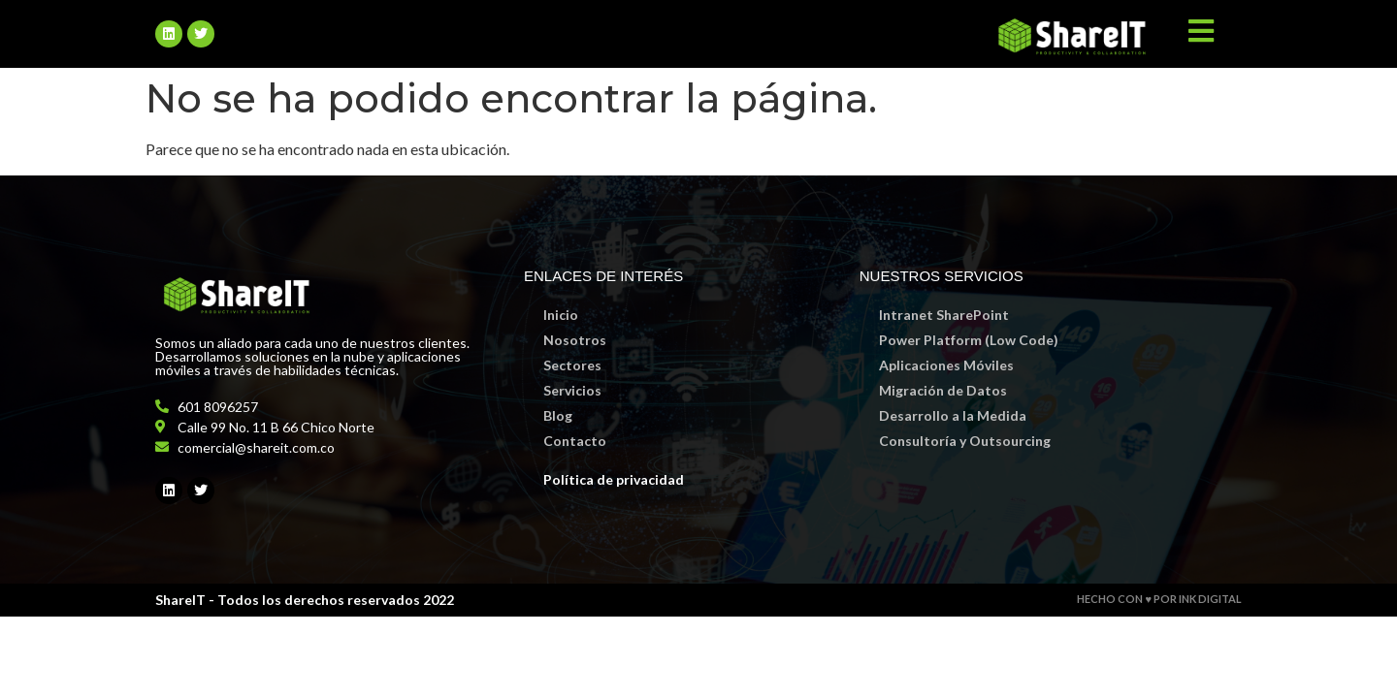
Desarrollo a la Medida (952, 415)
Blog (557, 415)
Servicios (572, 390)
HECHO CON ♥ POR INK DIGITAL (1159, 598)
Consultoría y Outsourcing (965, 440)
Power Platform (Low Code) (968, 340)
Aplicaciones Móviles (946, 365)
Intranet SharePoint (944, 314)
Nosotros (574, 340)
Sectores (572, 365)
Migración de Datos (943, 390)
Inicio (560, 314)
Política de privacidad (613, 479)
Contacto (574, 440)
